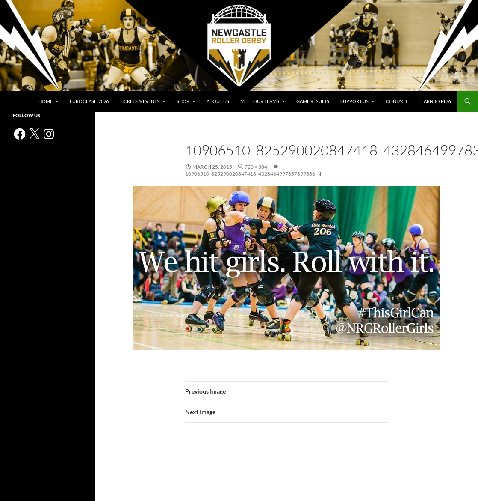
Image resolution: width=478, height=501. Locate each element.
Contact (396, 101)
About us (218, 101)
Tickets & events (139, 101)
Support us (354, 101)
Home (45, 101)
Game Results (312, 101)
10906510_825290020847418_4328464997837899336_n (253, 173)
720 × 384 (256, 167)
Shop (183, 101)
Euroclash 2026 (89, 101)
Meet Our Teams (259, 101)
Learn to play (435, 101)
